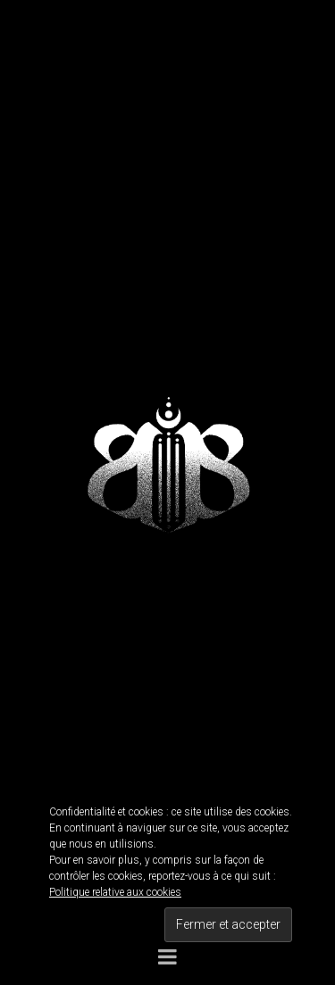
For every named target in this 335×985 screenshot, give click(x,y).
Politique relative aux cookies (115, 892)
